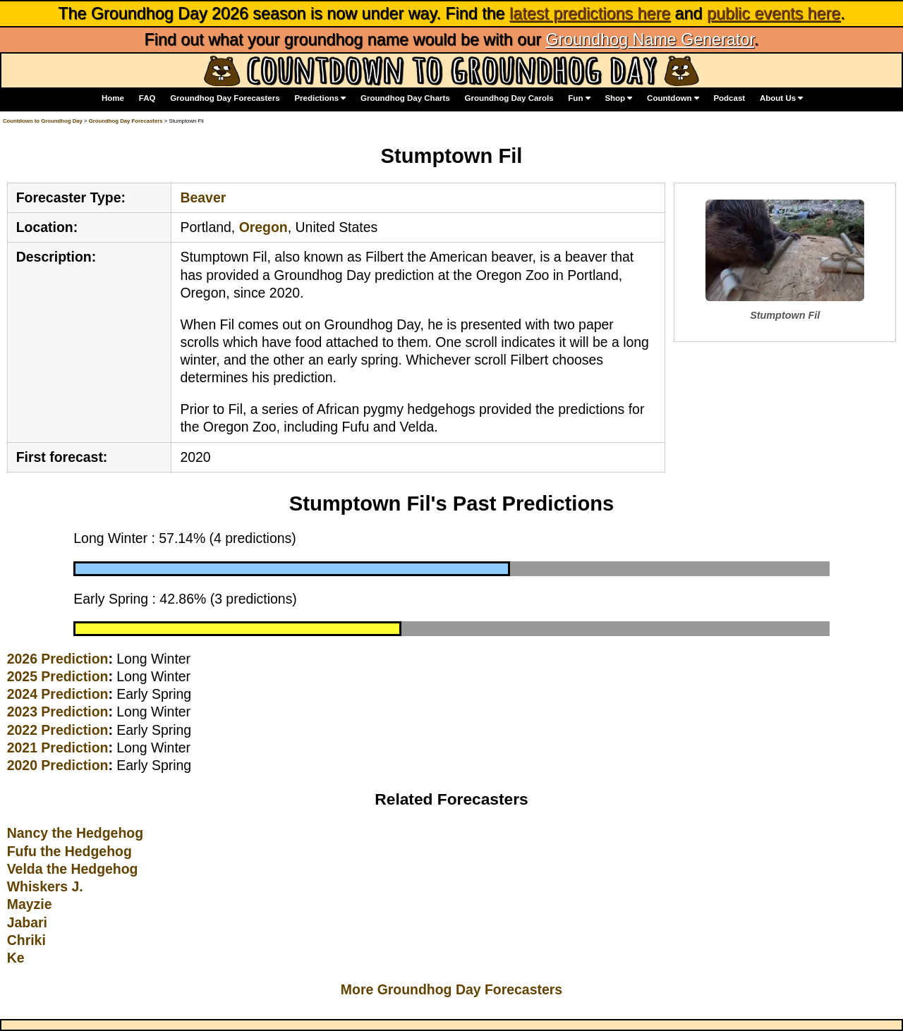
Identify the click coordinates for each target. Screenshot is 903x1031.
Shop (618, 98)
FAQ (147, 98)
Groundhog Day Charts (405, 98)
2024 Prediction (58, 694)
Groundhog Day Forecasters (225, 98)
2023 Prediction (58, 711)
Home (113, 98)
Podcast (729, 98)
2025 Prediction (58, 676)
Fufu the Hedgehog (69, 851)
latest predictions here (589, 13)
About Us (781, 98)
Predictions (320, 98)
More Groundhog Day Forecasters (451, 989)
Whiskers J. (45, 886)
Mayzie (29, 904)
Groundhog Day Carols (509, 98)
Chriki (26, 940)
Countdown (673, 98)
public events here (773, 13)
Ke (16, 957)
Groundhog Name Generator (649, 39)
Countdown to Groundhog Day (43, 121)
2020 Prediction (58, 765)
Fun (579, 98)
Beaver (203, 197)
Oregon (263, 227)
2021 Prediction (58, 747)
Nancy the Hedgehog (75, 833)
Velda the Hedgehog (72, 869)
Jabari (27, 922)
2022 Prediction (58, 730)
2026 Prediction (58, 658)
